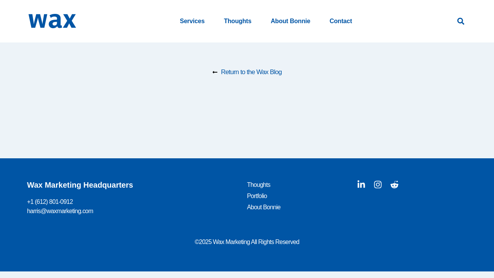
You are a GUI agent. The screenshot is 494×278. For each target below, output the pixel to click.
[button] (460, 21)
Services (192, 21)
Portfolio (257, 196)
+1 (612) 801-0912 (50, 201)
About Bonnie (290, 21)
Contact (341, 21)
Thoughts (237, 21)
